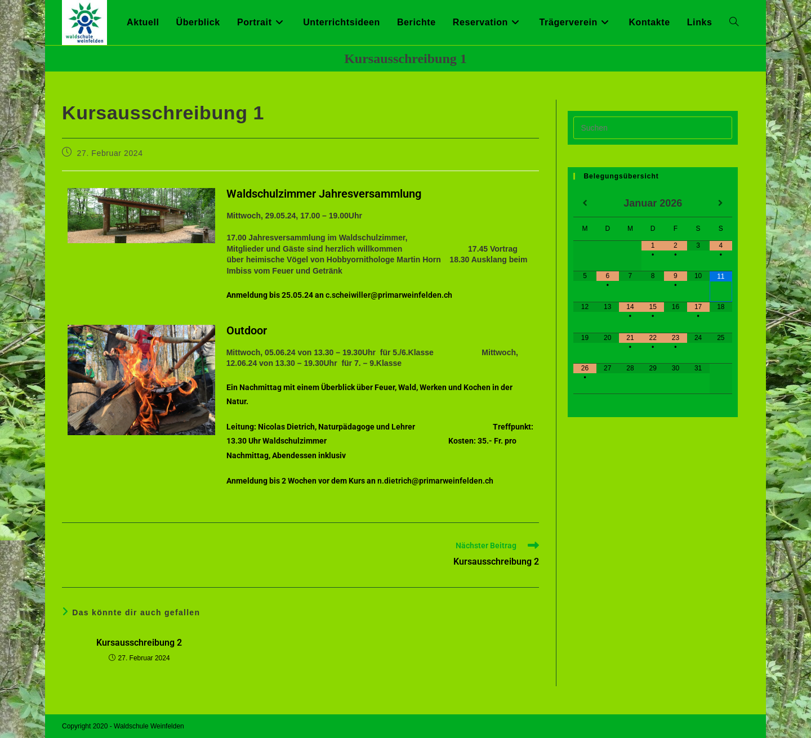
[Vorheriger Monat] (584, 204)
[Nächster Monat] (721, 204)
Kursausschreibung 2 (139, 642)
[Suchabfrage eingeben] (652, 128)
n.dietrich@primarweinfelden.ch (435, 480)
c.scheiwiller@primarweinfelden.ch (389, 294)
